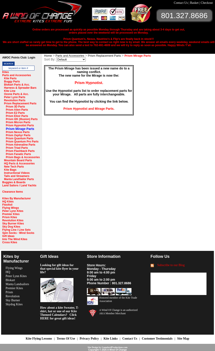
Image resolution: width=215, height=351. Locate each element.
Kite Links (110, 338)
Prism (9, 292)
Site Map (183, 338)
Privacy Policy (89, 338)
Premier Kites (10, 214)
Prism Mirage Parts (20, 129)
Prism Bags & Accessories (23, 157)
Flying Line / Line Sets (16, 229)
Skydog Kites (14, 304)
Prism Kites (9, 217)
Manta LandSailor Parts (19, 179)
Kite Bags (10, 169)
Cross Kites (9, 242)
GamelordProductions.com (114, 347)
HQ (8, 272)
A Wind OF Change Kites (47, 13)
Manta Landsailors (17, 284)
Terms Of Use (66, 338)
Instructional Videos (17, 172)
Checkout (207, 2)
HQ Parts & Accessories (19, 163)
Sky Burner (13, 300)
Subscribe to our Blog (171, 265)
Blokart (10, 280)
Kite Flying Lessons (39, 338)
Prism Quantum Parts (19, 138)
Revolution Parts (14, 100)
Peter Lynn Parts (14, 97)
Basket (194, 2)
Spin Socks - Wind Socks (18, 233)
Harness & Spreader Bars (20, 87)
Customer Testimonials (157, 338)
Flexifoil (7, 204)
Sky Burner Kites (13, 223)
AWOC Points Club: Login (18, 57)
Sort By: (49, 59)
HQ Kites (8, 201)
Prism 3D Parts (15, 106)
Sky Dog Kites (11, 226)
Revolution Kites (13, 220)
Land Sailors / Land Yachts (19, 185)
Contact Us (181, 2)
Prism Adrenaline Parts (20, 144)
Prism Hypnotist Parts (20, 125)
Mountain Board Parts (18, 160)
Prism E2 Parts (15, 112)
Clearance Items (12, 191)
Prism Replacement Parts (20, 103)
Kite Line (9, 91)
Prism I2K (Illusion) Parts (22, 119)
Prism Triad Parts (17, 147)
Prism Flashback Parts (20, 151)
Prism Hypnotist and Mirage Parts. (88, 108)
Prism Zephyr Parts (18, 135)
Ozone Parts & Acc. (16, 94)
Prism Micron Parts (18, 122)
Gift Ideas (8, 236)
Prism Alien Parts (17, 109)
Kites (5, 72)
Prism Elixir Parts (17, 116)
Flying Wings (10, 207)
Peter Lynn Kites (12, 211)
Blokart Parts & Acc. (17, 84)
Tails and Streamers (16, 176)
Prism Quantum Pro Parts (22, 141)
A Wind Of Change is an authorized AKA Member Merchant (118, 311)
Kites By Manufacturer (16, 198)
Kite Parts (10, 78)
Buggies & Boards (14, 182)
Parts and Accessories (16, 75)
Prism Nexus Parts (18, 132)
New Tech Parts (14, 166)
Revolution (12, 296)
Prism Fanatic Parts (18, 154)
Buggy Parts (12, 81)
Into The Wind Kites (14, 239)
